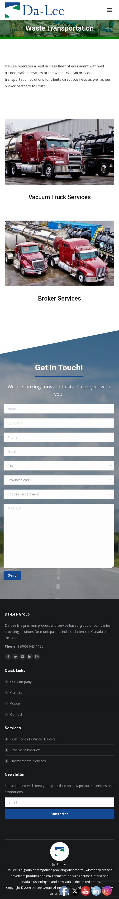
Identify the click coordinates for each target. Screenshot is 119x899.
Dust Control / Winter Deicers (33, 739)
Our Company (21, 681)
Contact (16, 714)
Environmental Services (28, 761)
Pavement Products (25, 750)
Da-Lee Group (42, 887)
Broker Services (59, 298)
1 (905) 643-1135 (30, 646)
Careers (16, 692)
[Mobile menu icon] (109, 10)
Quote (15, 703)
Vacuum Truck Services (60, 197)
